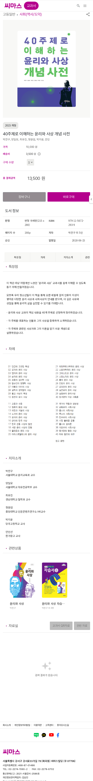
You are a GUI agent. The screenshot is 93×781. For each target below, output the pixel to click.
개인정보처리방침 (22, 725)
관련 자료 (82, 625)
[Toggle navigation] (85, 6)
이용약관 (38, 725)
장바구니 (24, 197)
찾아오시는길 (63, 725)
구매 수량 (8, 162)
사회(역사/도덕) (31, 14)
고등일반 (9, 14)
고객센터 (49, 725)
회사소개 (7, 725)
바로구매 (69, 197)
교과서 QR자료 (61, 625)
